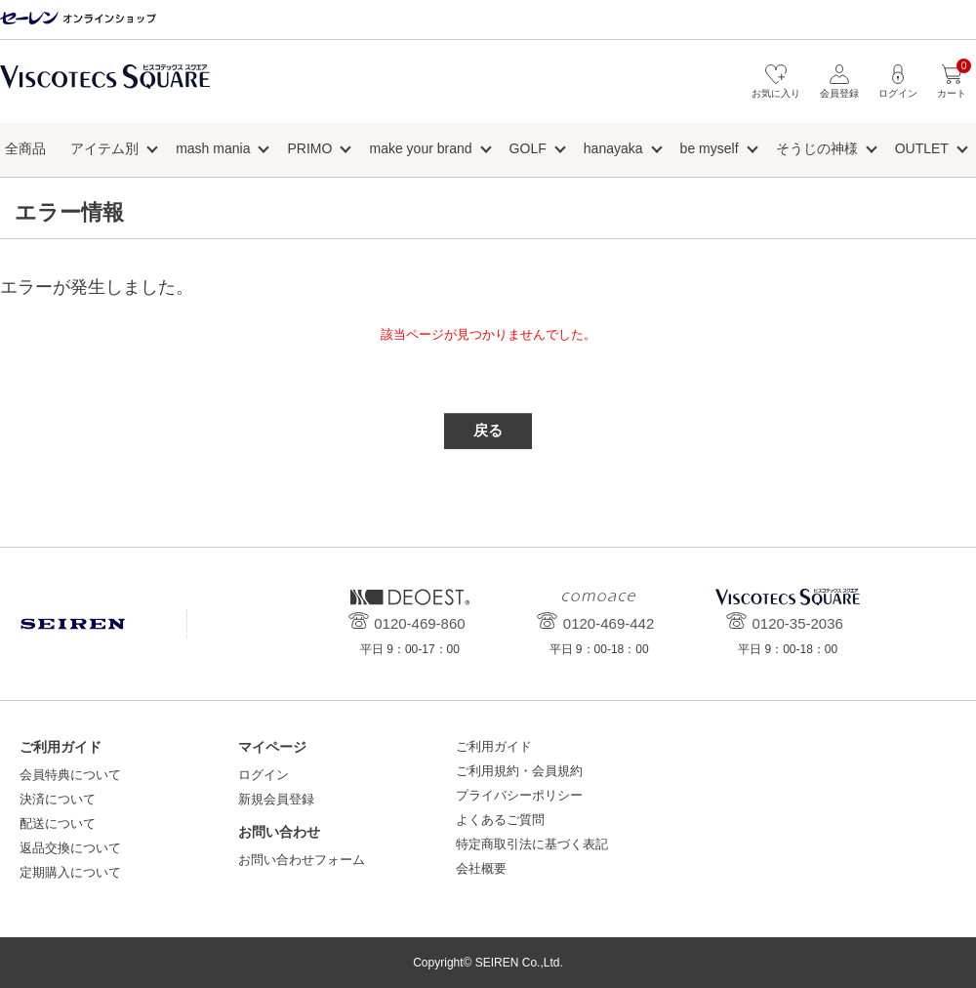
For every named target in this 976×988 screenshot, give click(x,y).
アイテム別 (104, 148)
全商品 (25, 148)
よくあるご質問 (500, 819)
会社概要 (481, 868)
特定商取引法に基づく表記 (532, 844)
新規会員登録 (276, 799)
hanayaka (613, 148)
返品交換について (70, 848)
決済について (58, 799)
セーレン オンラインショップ (78, 19)
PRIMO (310, 148)
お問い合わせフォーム (301, 859)
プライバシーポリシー (519, 795)
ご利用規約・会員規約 (519, 770)
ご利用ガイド (494, 746)
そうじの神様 (817, 148)
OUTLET (922, 148)
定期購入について (70, 872)
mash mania (213, 148)
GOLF (528, 148)
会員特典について (70, 774)
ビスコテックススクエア (105, 86)
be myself (709, 148)
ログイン (263, 774)
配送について (58, 823)
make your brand (420, 148)
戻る (488, 430)
